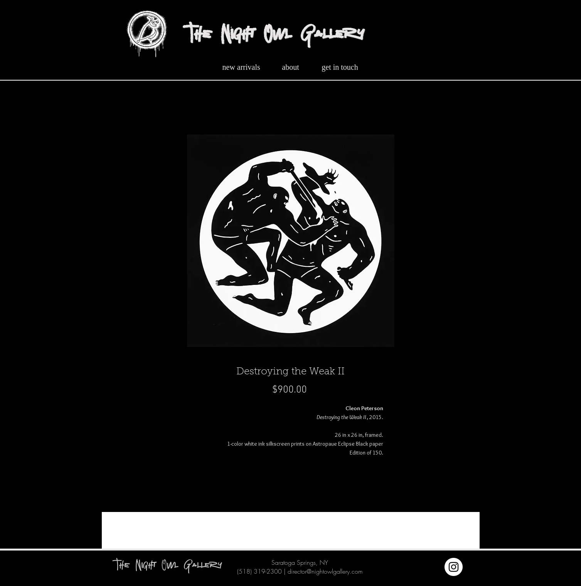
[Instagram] (454, 567)
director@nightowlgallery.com (325, 571)
